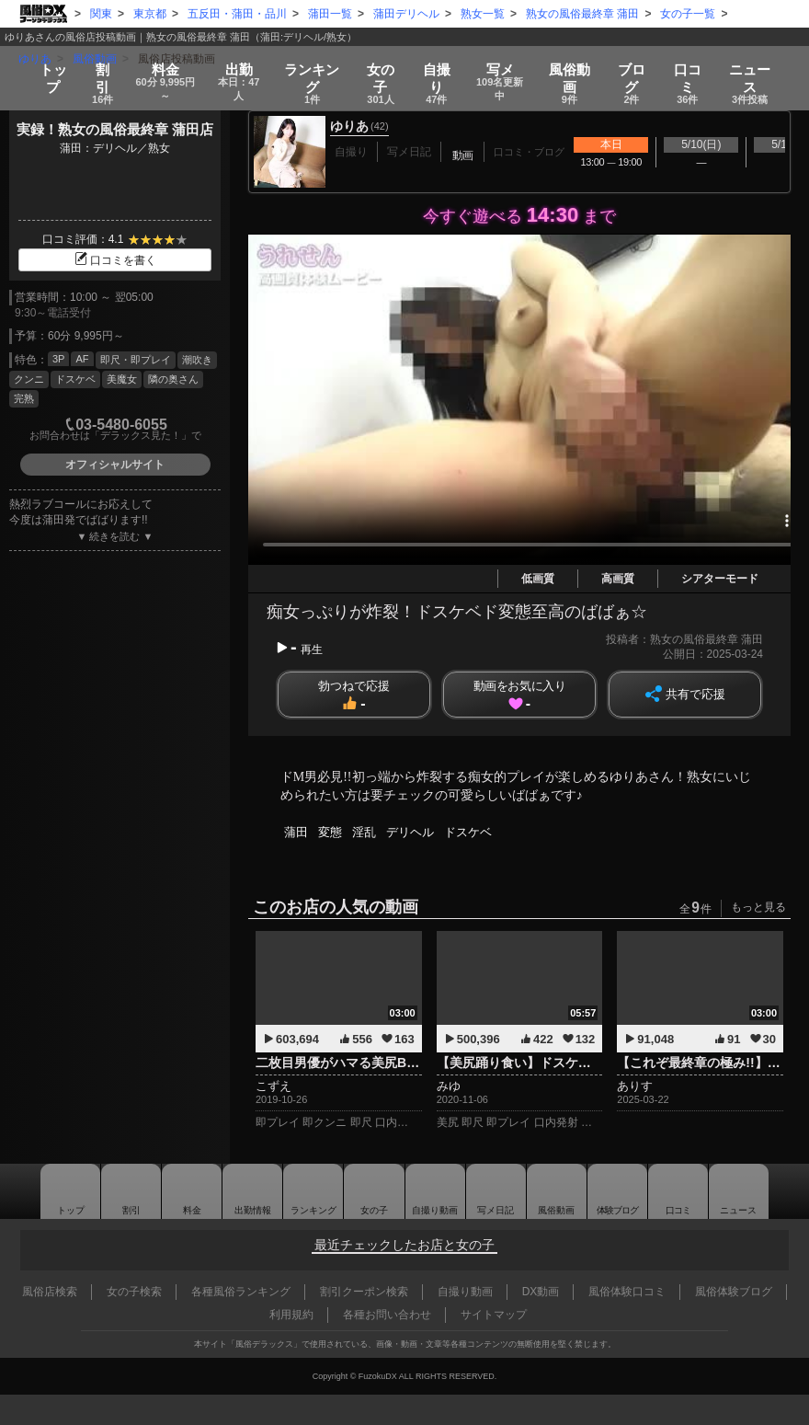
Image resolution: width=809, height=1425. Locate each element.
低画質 (537, 578)
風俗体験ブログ (733, 1291)
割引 (94, 66)
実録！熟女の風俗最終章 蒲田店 (115, 129)
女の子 (385, 66)
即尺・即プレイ (135, 359)
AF (81, 358)
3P (58, 358)
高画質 (617, 578)
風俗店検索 (49, 1291)
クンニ (29, 379)
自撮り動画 (414, 1191)
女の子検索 (134, 1291)
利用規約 (291, 1314)
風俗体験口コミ (627, 1291)
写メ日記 (483, 1191)
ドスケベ (75, 379)
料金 (161, 66)
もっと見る (758, 907)
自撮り (441, 66)
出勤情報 (219, 1191)
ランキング (317, 66)
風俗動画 (580, 66)
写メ (507, 66)
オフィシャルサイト (115, 464)
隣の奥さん (173, 379)
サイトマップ (494, 1314)
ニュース (759, 66)
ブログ (641, 66)
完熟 (24, 398)
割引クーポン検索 (364, 1291)
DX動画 (541, 1291)
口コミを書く (115, 260)
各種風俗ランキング (241, 1291)
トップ (44, 60)
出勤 (242, 66)
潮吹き (197, 359)
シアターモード (719, 578)
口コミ (697, 66)
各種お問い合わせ (387, 1314)
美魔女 (122, 379)
